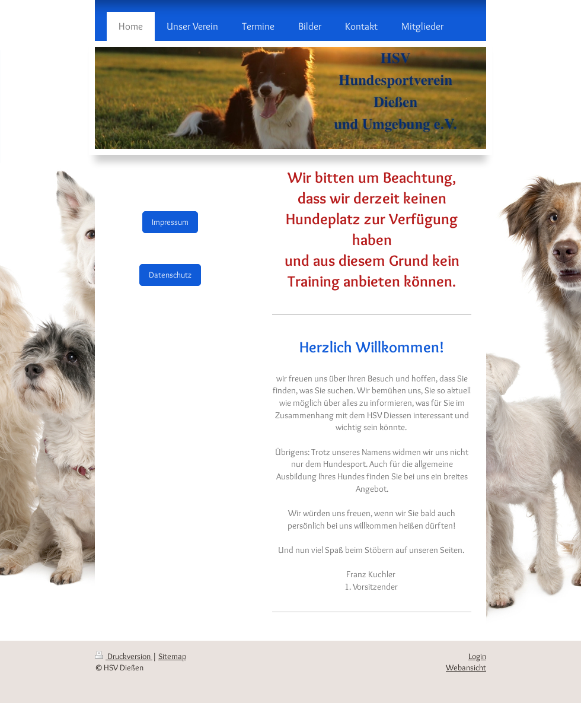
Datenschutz (170, 274)
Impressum (170, 222)
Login (477, 656)
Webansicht (466, 667)
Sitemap (172, 656)
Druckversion (123, 656)
